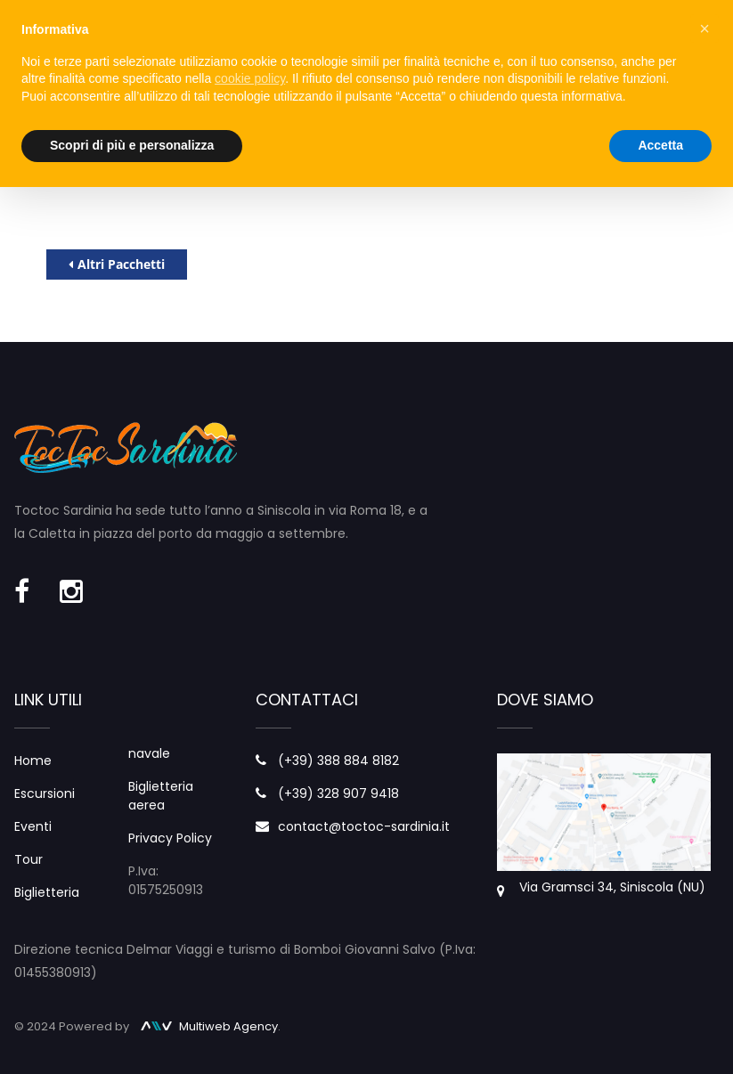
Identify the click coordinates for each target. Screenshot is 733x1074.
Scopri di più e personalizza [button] (132, 145)
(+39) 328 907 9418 (338, 793)
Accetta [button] (660, 145)
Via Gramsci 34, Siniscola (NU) (612, 887)
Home (33, 760)
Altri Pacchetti (117, 264)
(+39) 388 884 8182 (338, 760)
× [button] (704, 28)
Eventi (33, 826)
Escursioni (44, 793)
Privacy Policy (170, 838)
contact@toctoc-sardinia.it (364, 826)
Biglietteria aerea (160, 795)
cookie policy (250, 78)
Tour (28, 859)
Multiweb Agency (209, 1026)
